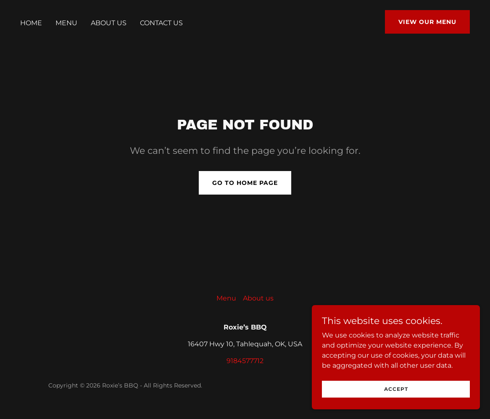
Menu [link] (66, 23)
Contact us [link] (161, 23)
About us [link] (108, 23)
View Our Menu (427, 22)
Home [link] (31, 23)
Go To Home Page (245, 183)
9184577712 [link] (245, 361)
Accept (396, 394)
